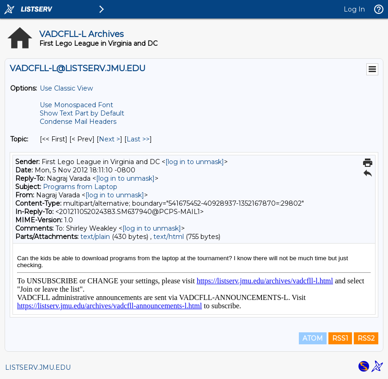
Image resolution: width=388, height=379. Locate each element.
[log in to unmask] (194, 162)
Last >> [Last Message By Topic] (138, 139)
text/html (168, 236)
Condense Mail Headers (78, 121)
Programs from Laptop (80, 187)
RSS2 (366, 338)
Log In (354, 9)
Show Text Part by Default (82, 113)
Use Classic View (66, 88)
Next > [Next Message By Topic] (109, 139)
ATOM (313, 338)
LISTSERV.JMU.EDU (38, 367)
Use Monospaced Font (76, 105)
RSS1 (340, 338)
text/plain (95, 236)
